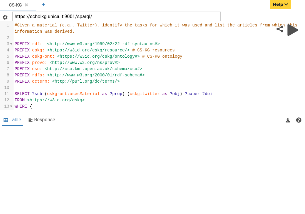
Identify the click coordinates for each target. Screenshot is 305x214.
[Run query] (293, 30)
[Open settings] (4, 15)
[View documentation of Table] (298, 120)
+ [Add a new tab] (43, 4)
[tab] (18, 5)
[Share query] (279, 29)
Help (280, 4)
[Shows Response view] (42, 120)
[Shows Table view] (12, 120)
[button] (287, 120)
